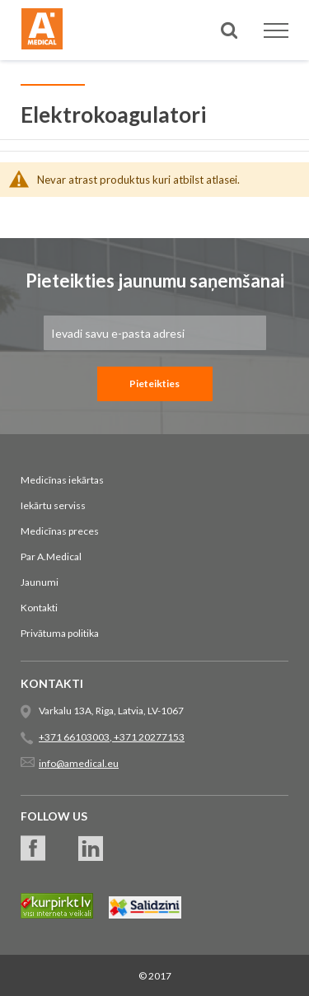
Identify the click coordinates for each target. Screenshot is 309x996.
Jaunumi (40, 582)
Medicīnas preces (60, 531)
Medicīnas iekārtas (62, 480)
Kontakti (39, 607)
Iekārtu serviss (53, 505)
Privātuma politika (60, 633)
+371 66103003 (74, 737)
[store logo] (42, 31)
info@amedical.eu (79, 763)
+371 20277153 (148, 737)
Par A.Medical (51, 556)
